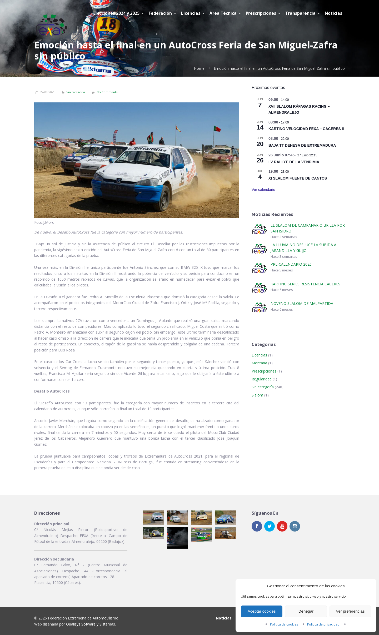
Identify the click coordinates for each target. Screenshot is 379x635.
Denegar (306, 611)
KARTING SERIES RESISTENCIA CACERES (305, 283)
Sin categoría (75, 92)
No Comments (107, 92)
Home (199, 68)
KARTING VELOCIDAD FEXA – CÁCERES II (306, 129)
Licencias (259, 355)
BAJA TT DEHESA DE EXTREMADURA (302, 145)
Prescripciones (264, 371)
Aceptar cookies (262, 611)
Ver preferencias (350, 611)
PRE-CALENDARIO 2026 (291, 264)
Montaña (259, 362)
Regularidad (262, 378)
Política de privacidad (323, 624)
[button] (153, 517)
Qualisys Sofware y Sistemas (90, 624)
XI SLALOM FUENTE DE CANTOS (297, 178)
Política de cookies (284, 624)
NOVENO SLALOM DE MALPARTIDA (302, 303)
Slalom (257, 395)
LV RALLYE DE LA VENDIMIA (293, 162)
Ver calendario (263, 189)
